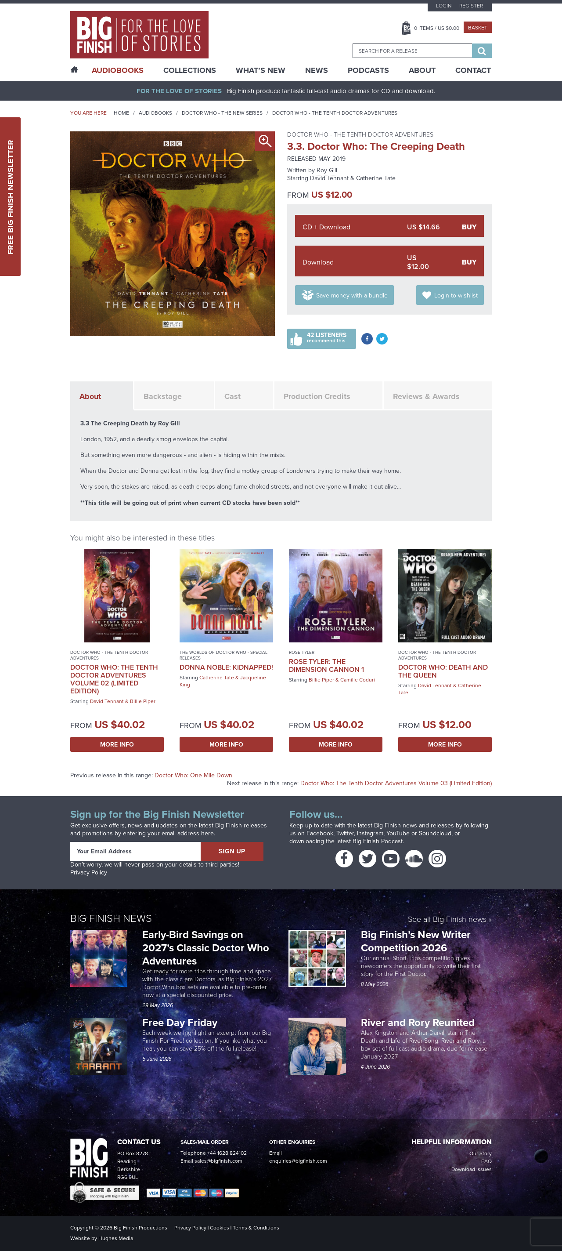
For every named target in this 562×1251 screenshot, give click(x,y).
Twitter (345, 833)
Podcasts (368, 70)
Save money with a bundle (352, 295)
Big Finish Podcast (378, 841)
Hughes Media (115, 1238)
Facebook (319, 833)
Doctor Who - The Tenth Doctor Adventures (334, 113)
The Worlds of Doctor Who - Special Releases (223, 655)
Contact (473, 70)
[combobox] (412, 51)
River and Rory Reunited (418, 1022)
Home (121, 113)
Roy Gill (327, 170)
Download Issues (471, 1169)
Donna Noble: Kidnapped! (226, 667)
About (422, 70)
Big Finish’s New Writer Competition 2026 (416, 941)
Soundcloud (435, 833)
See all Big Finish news (447, 919)
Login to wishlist (456, 295)
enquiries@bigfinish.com (298, 1161)
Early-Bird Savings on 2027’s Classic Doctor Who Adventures (205, 947)
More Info (117, 744)
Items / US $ (436, 28)
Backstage (163, 396)
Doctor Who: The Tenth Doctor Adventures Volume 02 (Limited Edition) (114, 679)
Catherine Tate (376, 178)
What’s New (260, 70)
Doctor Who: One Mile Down (193, 775)
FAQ (486, 1161)
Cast (232, 396)
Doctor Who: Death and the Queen (443, 671)
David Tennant (329, 178)
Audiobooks (155, 113)
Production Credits (317, 396)
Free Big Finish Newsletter (10, 196)
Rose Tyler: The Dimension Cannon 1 (326, 665)
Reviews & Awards (426, 396)
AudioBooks (118, 70)
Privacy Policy (88, 872)
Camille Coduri (357, 680)
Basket (477, 28)
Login (443, 5)
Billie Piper (142, 701)
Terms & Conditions (256, 1228)
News (316, 70)
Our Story (480, 1153)
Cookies (219, 1228)
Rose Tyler (301, 652)
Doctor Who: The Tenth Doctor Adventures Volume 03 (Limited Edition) (396, 783)
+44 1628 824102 (227, 1153)
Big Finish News (111, 917)
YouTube (398, 833)
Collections (189, 70)
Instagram (370, 833)
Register (471, 5)
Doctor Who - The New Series (222, 113)
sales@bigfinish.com (218, 1161)
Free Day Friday (179, 1022)
